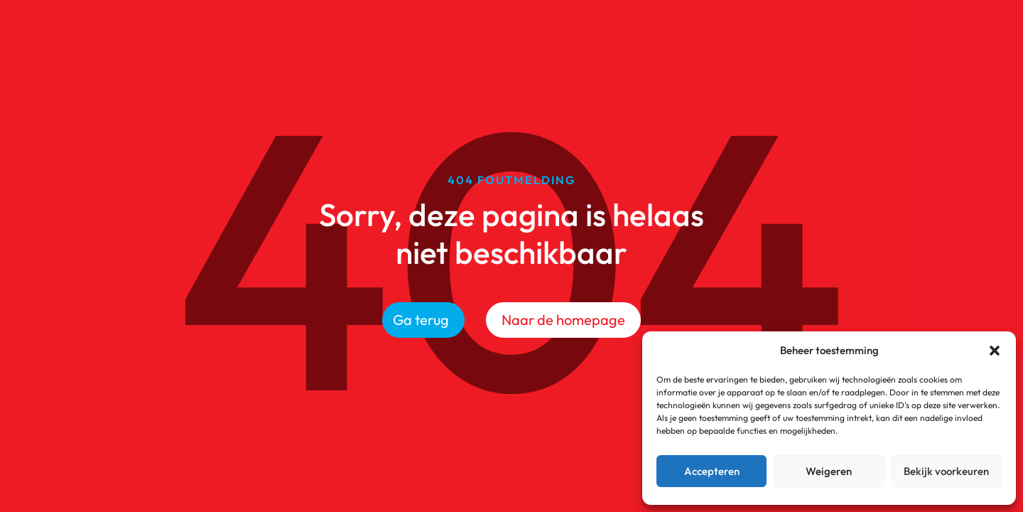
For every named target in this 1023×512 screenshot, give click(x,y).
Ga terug (421, 320)
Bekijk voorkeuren (946, 471)
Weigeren (829, 471)
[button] (994, 350)
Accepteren (712, 471)
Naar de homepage (563, 320)
